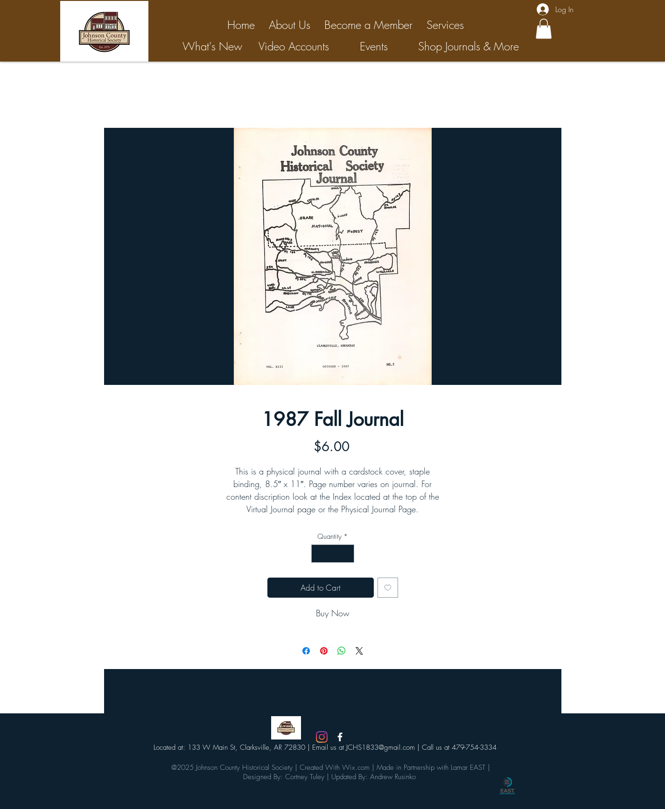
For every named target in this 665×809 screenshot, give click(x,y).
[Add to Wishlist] (388, 588)
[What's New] (213, 47)
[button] (543, 29)
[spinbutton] (332, 553)
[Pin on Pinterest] (323, 650)
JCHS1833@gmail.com (380, 747)
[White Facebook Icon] (340, 737)
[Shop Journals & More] (468, 47)
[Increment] (346, 553)
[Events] (374, 47)
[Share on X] (359, 650)
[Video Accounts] (294, 47)
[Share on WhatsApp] (341, 650)
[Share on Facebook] (306, 650)
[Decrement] (319, 553)
